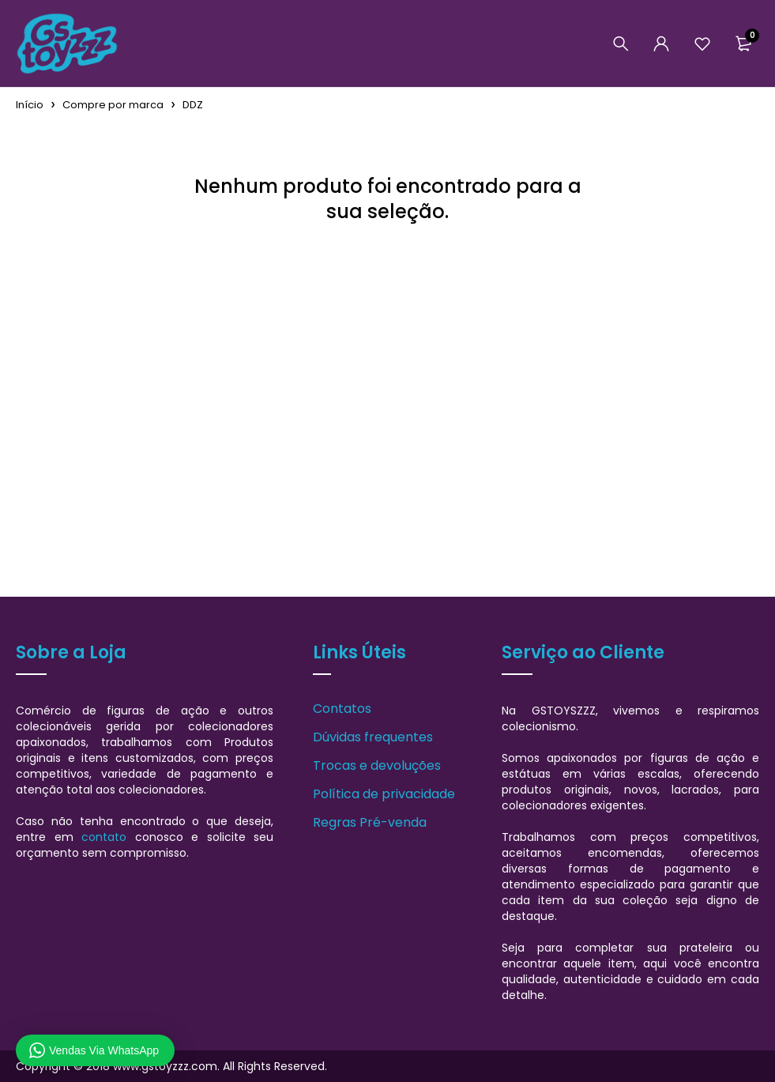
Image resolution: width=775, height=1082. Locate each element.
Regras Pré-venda (370, 822)
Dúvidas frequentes (373, 737)
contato (103, 837)
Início (29, 104)
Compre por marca (113, 104)
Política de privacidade (384, 794)
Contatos (342, 708)
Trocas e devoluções (377, 765)
